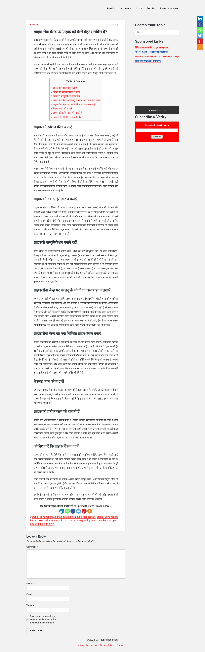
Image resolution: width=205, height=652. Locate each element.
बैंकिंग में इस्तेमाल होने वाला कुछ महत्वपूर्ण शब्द (152, 47)
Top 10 (151, 8)
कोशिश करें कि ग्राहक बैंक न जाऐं (66, 116)
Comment (32, 547)
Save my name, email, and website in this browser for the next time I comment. (43, 619)
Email (29, 594)
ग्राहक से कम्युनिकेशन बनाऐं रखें (65, 96)
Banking (110, 8)
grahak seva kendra (42, 516)
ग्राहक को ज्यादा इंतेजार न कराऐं (65, 92)
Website (30, 605)
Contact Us (122, 645)
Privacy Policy (107, 645)
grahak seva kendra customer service (75, 516)
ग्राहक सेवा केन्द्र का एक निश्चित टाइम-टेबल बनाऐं (73, 104)
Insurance (125, 8)
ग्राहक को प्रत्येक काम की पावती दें (66, 112)
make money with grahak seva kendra (90, 520)
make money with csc (56, 520)
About (80, 645)
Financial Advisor (169, 8)
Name (30, 583)
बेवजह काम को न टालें (61, 108)
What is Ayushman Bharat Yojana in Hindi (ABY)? (157, 56)
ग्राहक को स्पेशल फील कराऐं (64, 87)
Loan (139, 8)
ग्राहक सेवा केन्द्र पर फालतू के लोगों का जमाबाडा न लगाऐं (76, 100)
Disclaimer (91, 645)
